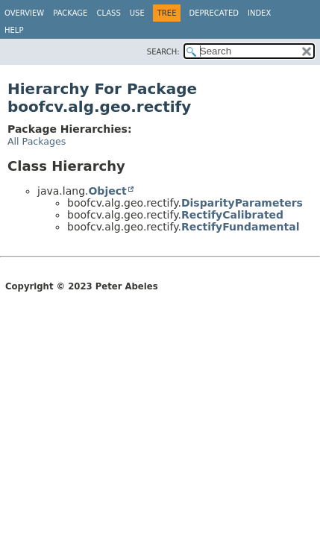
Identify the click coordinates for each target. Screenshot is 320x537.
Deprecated (214, 13)
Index (259, 13)
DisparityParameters (242, 203)
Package (70, 13)
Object (107, 191)
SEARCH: (163, 52)
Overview (24, 13)
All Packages (36, 141)
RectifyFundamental (240, 227)
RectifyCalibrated (232, 215)
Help (13, 30)
